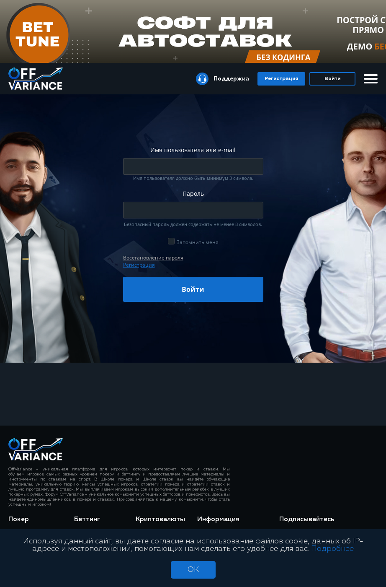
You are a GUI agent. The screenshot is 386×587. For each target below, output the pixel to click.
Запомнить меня (198, 242)
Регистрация (281, 78)
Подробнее (332, 549)
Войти (332, 78)
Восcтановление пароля (153, 257)
